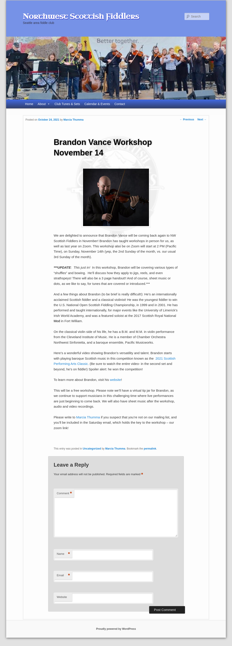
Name (63, 554)
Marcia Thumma (73, 119)
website (115, 380)
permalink (150, 448)
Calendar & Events (97, 104)
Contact (119, 104)
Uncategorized (92, 448)
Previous (187, 119)
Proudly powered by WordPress (116, 628)
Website (62, 597)
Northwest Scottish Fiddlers (81, 16)
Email (63, 575)
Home (29, 104)
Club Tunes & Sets (67, 104)
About (44, 104)
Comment (64, 493)
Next (202, 119)
